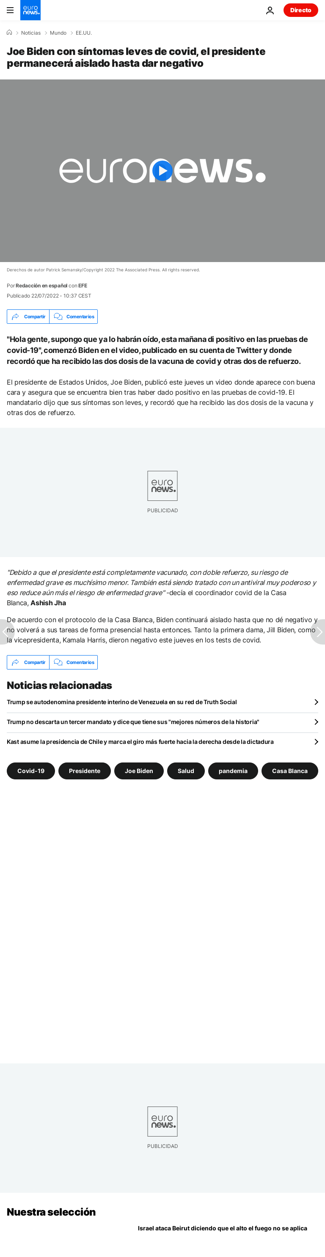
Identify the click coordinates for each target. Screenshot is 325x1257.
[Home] (9, 33)
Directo (300, 10)
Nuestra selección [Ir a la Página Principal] (51, 1212)
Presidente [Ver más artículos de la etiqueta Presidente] (84, 770)
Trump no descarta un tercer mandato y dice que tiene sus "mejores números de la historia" (133, 721)
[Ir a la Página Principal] (30, 10)
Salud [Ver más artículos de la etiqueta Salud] (186, 770)
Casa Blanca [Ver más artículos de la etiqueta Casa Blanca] (290, 770)
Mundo (58, 33)
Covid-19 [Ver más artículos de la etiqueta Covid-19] (30, 770)
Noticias (31, 33)
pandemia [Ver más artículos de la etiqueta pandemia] (233, 770)
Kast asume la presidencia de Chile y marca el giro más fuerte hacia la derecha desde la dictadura (140, 741)
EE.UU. (84, 33)
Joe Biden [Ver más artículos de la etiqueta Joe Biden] (139, 770)
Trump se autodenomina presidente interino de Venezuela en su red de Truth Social (122, 701)
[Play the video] (162, 170)
